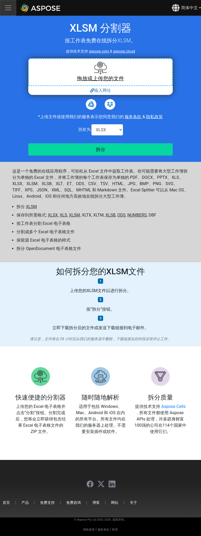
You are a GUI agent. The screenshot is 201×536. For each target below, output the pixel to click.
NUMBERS (137, 215)
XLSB (110, 215)
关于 (133, 502)
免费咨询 (73, 502)
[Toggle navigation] (8, 8)
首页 (6, 502)
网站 (114, 502)
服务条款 (133, 116)
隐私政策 (154, 116)
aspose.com (99, 51)
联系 (115, 529)
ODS (121, 215)
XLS (63, 215)
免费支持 (47, 502)
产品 (25, 502)
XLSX (53, 215)
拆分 (100, 149)
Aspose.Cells (173, 406)
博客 (96, 502)
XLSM (31, 206)
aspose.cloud (124, 51)
